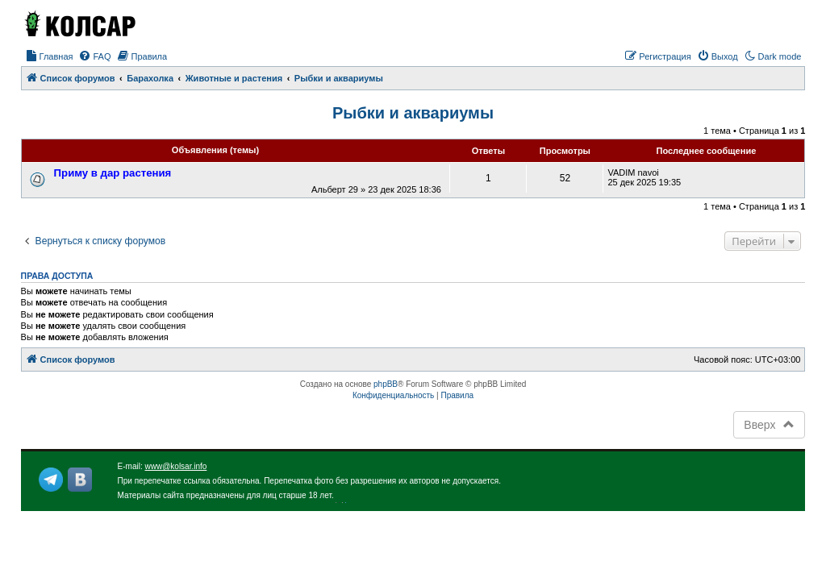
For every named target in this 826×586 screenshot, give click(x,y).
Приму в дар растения (113, 173)
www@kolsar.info (176, 466)
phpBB (385, 384)
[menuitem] (49, 56)
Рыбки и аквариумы (413, 113)
